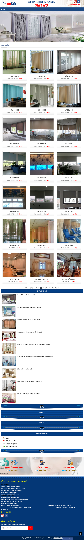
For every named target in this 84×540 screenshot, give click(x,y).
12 (49, 287)
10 (43, 287)
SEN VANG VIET (58, 538)
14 (55, 287)
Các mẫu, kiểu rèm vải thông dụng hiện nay (27, 295)
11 (46, 287)
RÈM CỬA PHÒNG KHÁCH (42, 279)
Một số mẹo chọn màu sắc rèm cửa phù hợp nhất (28, 320)
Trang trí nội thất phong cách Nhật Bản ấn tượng (28, 394)
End (58, 287)
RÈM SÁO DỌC (15, 76)
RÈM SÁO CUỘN (69, 144)
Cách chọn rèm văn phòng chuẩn (25, 369)
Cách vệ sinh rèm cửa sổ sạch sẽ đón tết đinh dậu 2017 (30, 381)
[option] (42, 299)
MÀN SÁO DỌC (42, 76)
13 (52, 287)
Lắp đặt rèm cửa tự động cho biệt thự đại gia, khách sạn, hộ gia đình (33, 344)
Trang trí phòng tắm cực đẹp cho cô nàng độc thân (29, 307)
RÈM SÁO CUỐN (14, 144)
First (26, 287)
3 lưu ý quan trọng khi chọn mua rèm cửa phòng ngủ (29, 332)
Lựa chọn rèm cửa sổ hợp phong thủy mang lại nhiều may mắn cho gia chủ (35, 357)
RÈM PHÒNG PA (14, 245)
